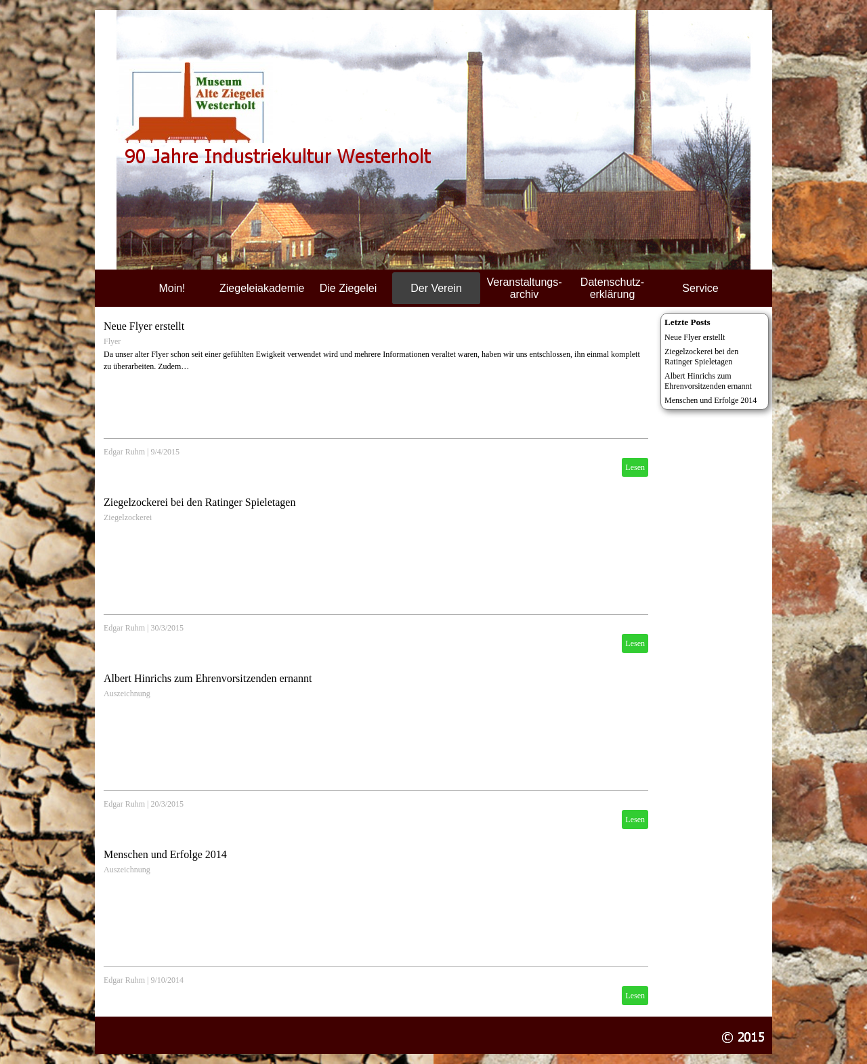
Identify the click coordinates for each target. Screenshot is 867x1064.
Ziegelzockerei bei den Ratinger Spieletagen (199, 502)
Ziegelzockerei (128, 517)
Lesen (635, 467)
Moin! (171, 288)
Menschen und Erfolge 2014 (165, 854)
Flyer (112, 341)
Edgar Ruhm (124, 451)
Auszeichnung (127, 693)
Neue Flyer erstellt (144, 326)
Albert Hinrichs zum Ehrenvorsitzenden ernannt (208, 678)
